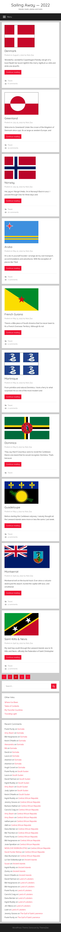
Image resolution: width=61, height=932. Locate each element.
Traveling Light (11, 714)
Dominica (10, 442)
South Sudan (23, 771)
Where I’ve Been (11, 702)
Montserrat (11, 571)
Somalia (21, 729)
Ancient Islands (30, 860)
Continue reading (13, 72)
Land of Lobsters (26, 879)
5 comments (13, 344)
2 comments (13, 408)
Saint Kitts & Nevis (16, 639)
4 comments (13, 537)
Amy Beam (9, 733)
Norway (10, 182)
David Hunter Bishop (13, 852)
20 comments (13, 212)
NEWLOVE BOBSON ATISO (16, 848)
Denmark (10, 51)
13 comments (13, 148)
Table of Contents (12, 706)
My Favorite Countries (14, 710)
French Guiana (14, 314)
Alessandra (9, 744)
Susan (7, 864)
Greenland (11, 118)
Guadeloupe (12, 507)
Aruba (8, 247)
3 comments (13, 669)
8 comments (13, 84)
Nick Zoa (30, 55)
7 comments (13, 280)
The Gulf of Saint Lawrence (31, 913)
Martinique (11, 378)
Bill (6, 748)
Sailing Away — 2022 (30, 4)
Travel (10, 81)
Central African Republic (28, 798)
